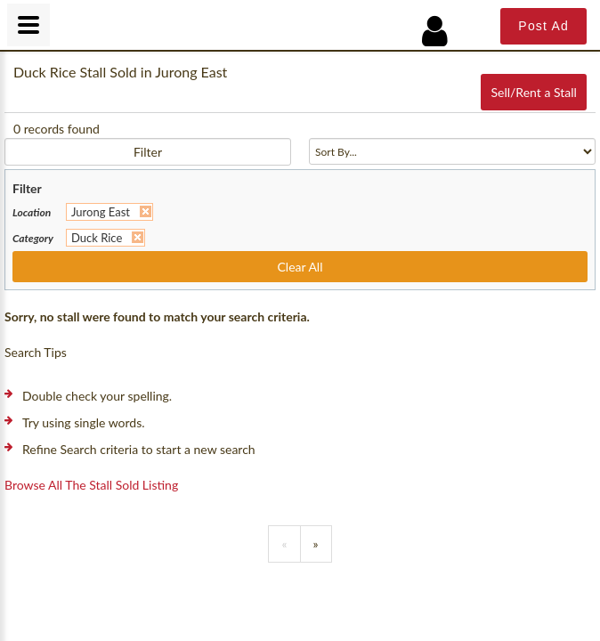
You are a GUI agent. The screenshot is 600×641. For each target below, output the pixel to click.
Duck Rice (96, 238)
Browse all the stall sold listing (91, 484)
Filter (148, 151)
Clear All (300, 266)
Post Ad (543, 26)
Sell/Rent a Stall (533, 92)
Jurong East (100, 212)
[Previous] (284, 544)
